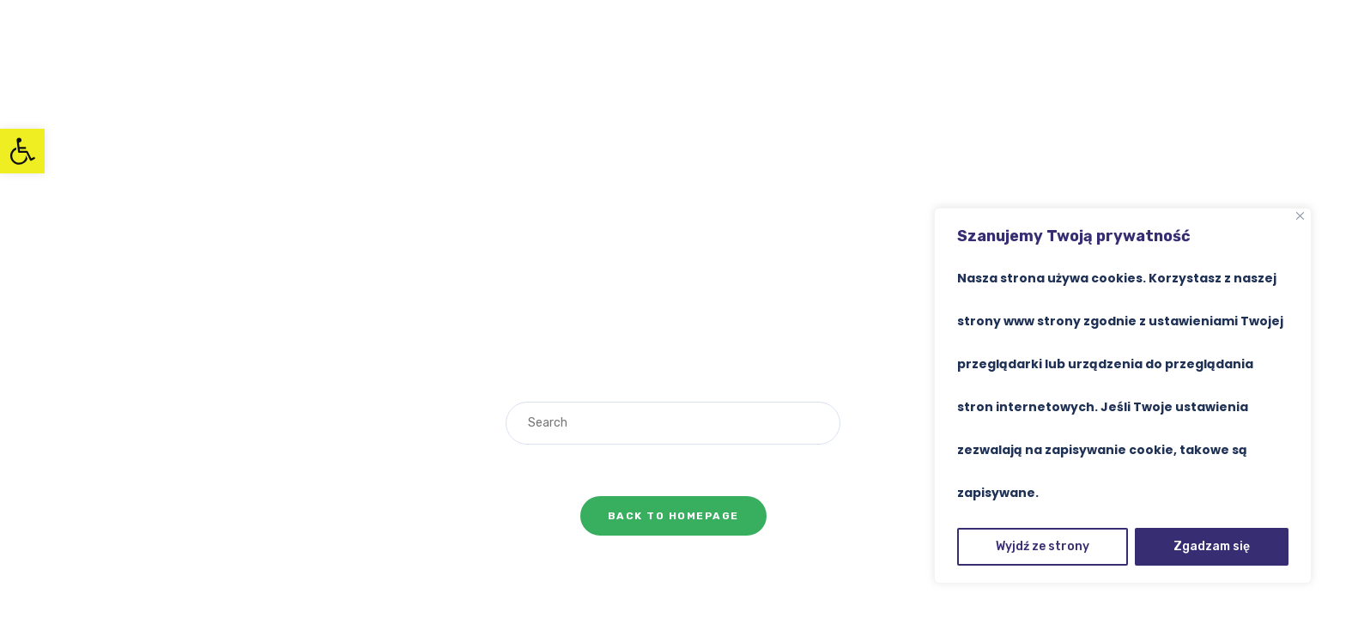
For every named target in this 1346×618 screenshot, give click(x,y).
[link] (22, 151)
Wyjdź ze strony (1042, 546)
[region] (1123, 396)
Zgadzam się (1211, 546)
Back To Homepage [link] (673, 516)
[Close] (1300, 216)
